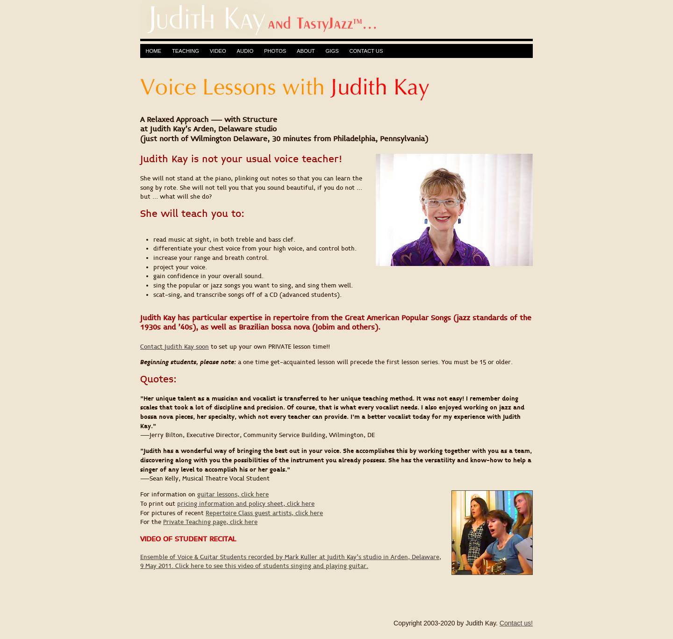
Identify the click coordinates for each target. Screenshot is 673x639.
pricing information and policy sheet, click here (246, 504)
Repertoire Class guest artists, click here (264, 513)
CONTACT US (366, 51)
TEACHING (185, 51)
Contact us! (516, 623)
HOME (153, 51)
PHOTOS (275, 51)
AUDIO (245, 51)
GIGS (332, 51)
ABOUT (306, 51)
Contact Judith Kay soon (174, 347)
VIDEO (218, 51)
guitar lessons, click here (233, 494)
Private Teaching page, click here (210, 522)
